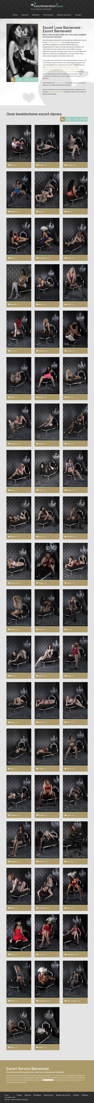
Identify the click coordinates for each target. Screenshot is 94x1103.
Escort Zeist (70, 67)
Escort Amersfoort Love (54, 42)
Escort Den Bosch (58, 69)
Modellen (35, 15)
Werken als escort (64, 15)
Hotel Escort (48, 15)
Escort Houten (71, 71)
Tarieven (24, 15)
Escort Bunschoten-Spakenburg (56, 67)
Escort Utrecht (47, 71)
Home (15, 15)
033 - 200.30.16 (24, 79)
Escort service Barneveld (56, 92)
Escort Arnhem (80, 69)
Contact (78, 15)
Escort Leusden (69, 69)
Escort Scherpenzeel (59, 71)
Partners (85, 1095)
